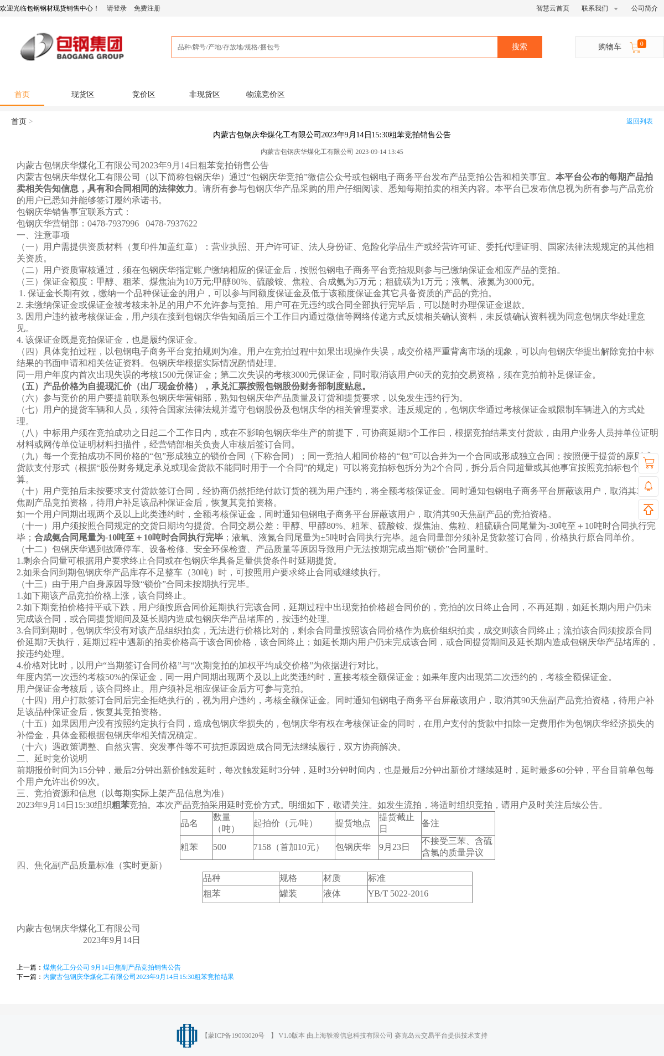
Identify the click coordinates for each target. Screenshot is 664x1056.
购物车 (621, 45)
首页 (22, 94)
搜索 (519, 47)
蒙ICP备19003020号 (236, 1035)
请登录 (117, 8)
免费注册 (147, 8)
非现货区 (204, 94)
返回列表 (639, 121)
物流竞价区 (265, 94)
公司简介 (644, 8)
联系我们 (600, 8)
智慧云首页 (552, 8)
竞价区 (143, 94)
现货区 (83, 94)
